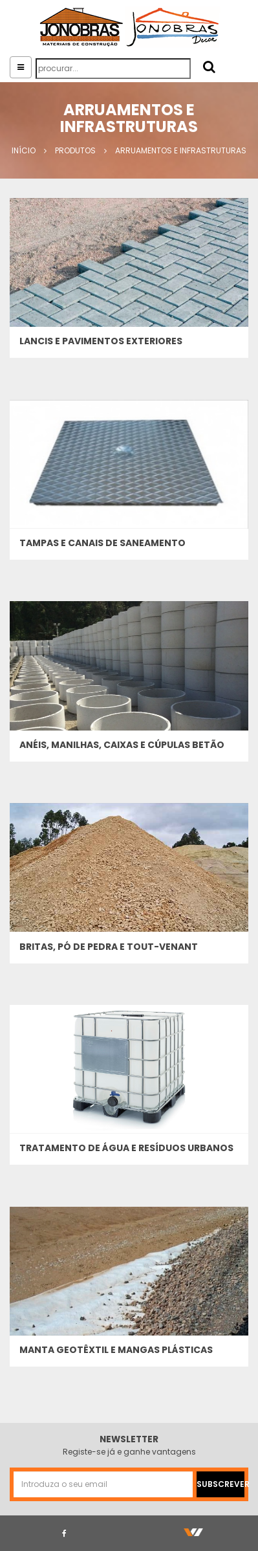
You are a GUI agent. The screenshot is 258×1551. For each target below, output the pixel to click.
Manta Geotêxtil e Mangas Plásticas (116, 1349)
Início (24, 150)
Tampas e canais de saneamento (102, 542)
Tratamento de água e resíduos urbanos (126, 1147)
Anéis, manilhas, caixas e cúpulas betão (121, 744)
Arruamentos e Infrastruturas (180, 150)
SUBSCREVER (220, 1484)
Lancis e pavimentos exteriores (100, 341)
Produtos (75, 150)
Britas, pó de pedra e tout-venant (108, 946)
